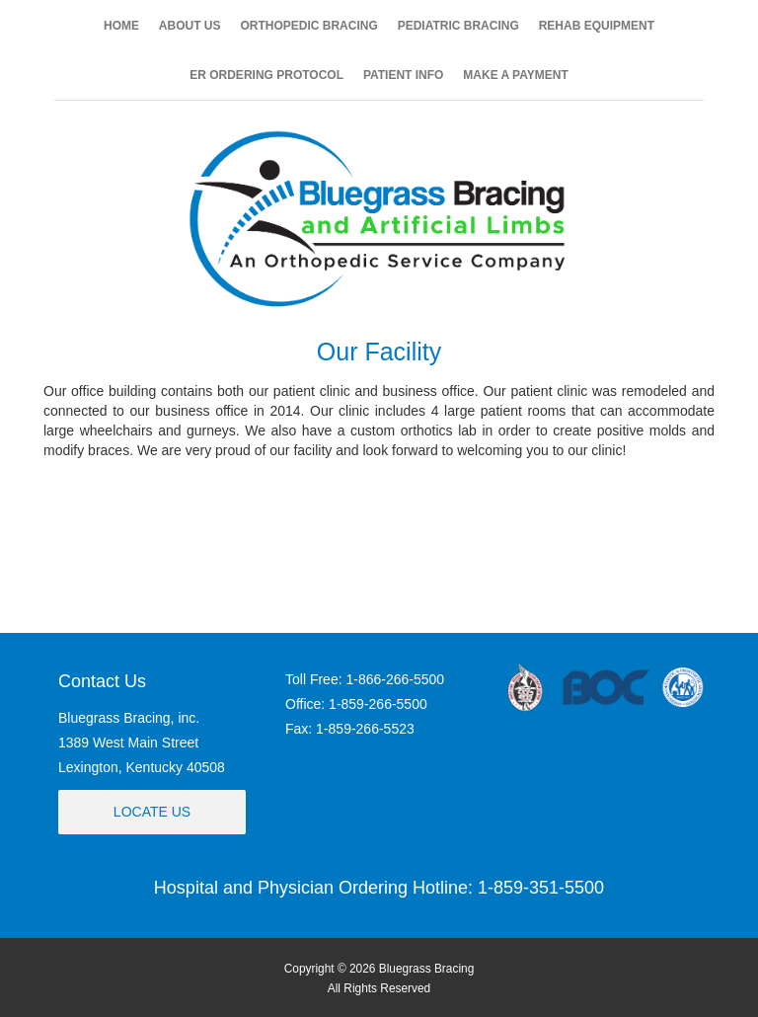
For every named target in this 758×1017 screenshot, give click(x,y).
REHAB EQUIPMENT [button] (596, 26)
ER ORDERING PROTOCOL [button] (266, 75)
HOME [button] (121, 26)
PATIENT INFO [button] (403, 75)
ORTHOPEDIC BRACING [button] (308, 26)
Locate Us (152, 812)
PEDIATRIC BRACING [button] (458, 26)
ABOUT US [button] (190, 26)
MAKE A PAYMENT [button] (515, 75)
